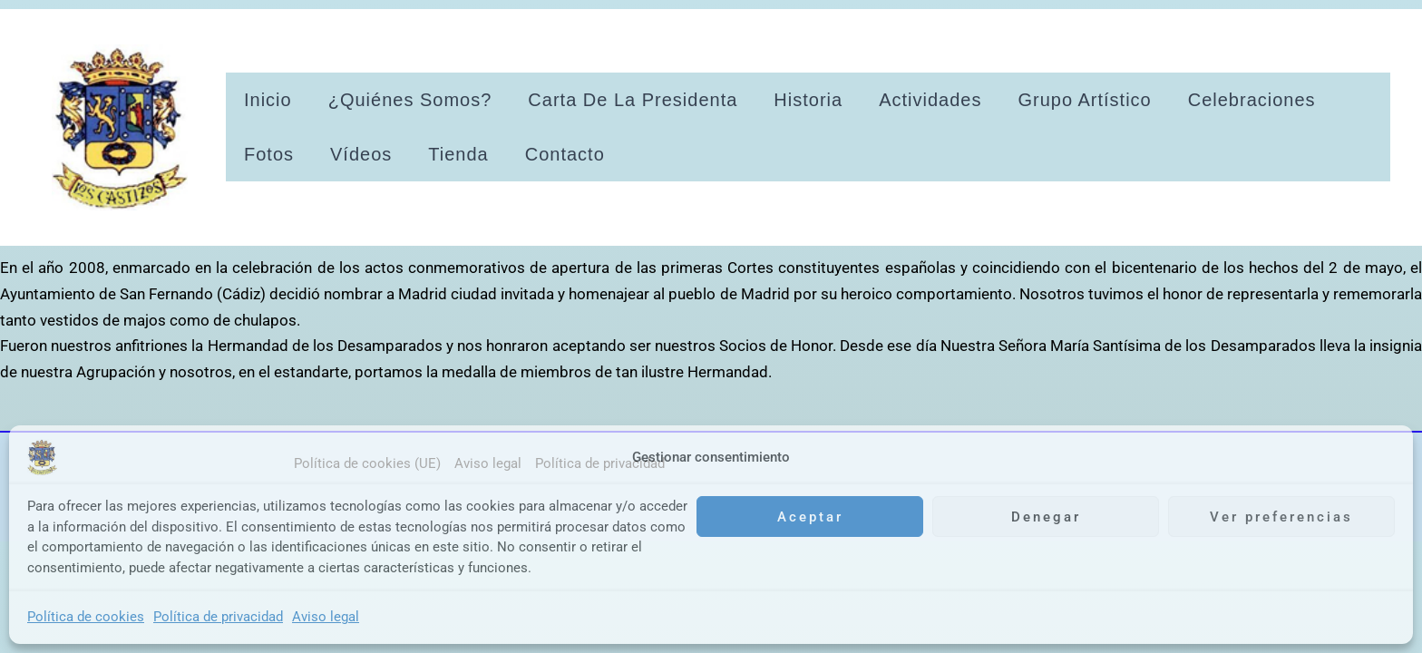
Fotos (269, 154)
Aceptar (810, 517)
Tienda (458, 154)
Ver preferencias (1281, 517)
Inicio (268, 100)
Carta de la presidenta (632, 100)
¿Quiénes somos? (410, 100)
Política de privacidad (218, 617)
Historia (808, 100)
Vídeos (361, 154)
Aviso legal (325, 617)
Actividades (930, 100)
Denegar (1046, 517)
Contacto (565, 154)
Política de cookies (85, 617)
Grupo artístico (1084, 100)
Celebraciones (1252, 100)
